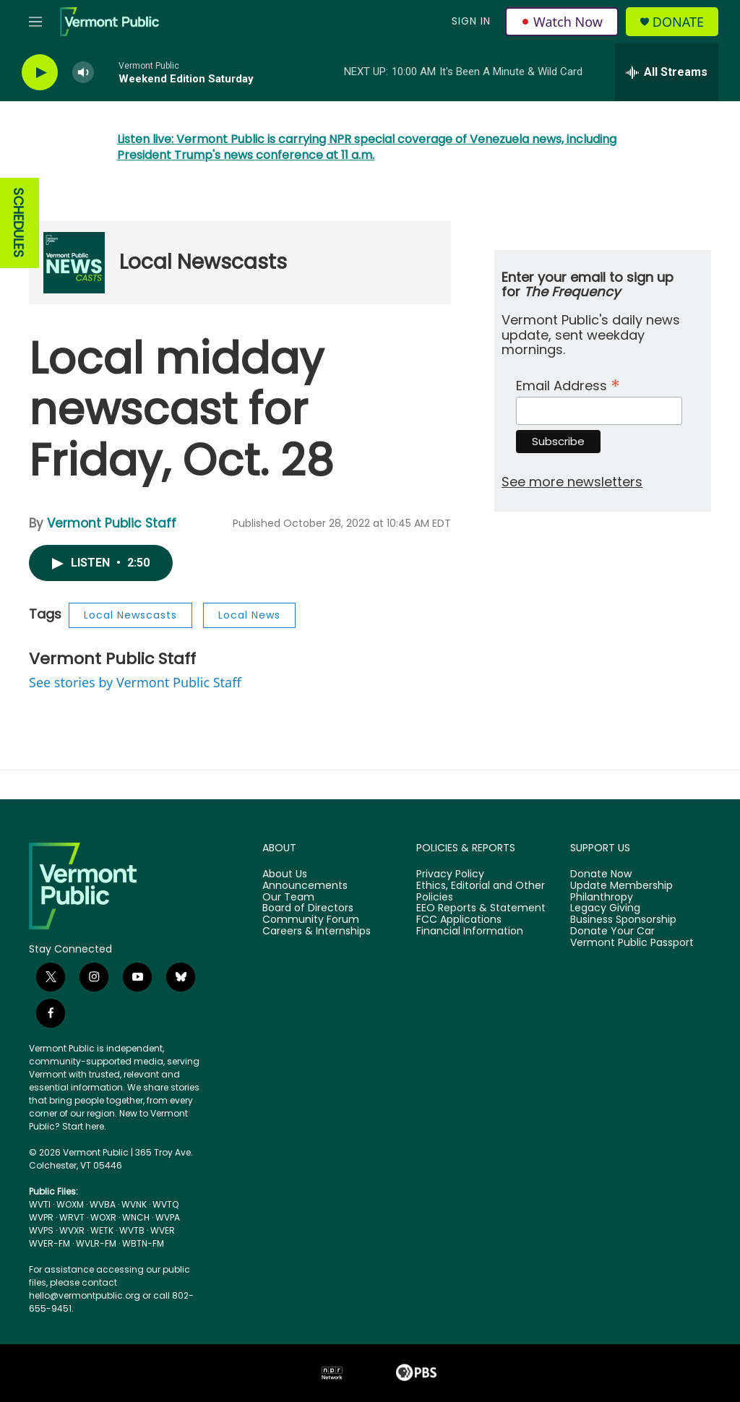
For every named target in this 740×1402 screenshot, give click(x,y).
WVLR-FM (96, 1243)
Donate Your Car (612, 931)
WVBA (103, 1204)
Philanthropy (601, 897)
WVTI (40, 1204)
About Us (284, 874)
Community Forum (310, 920)
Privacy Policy (450, 874)
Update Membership (621, 886)
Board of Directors (307, 908)
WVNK (134, 1204)
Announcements (305, 886)
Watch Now (562, 21)
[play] (39, 72)
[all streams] (666, 72)
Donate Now (601, 874)
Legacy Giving (605, 908)
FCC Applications (459, 920)
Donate (678, 22)
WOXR (103, 1217)
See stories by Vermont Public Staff (135, 682)
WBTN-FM (143, 1243)
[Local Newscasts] (74, 262)
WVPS (41, 1230)
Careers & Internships (316, 931)
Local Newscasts (203, 262)
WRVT (72, 1217)
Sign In (471, 21)
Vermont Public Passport (632, 943)
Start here (83, 1126)
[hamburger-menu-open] (35, 21)
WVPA (167, 1217)
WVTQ (165, 1204)
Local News (249, 615)
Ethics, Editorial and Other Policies (480, 891)
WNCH (136, 1217)
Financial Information (469, 931)
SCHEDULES (18, 223)
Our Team (288, 897)
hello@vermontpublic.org (84, 1295)
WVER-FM (49, 1243)
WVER (162, 1230)
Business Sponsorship (623, 920)
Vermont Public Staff (111, 523)
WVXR (72, 1230)
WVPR (41, 1217)
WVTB (132, 1230)
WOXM (70, 1204)
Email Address (568, 384)
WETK (101, 1230)
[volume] (83, 72)
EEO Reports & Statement (481, 908)
